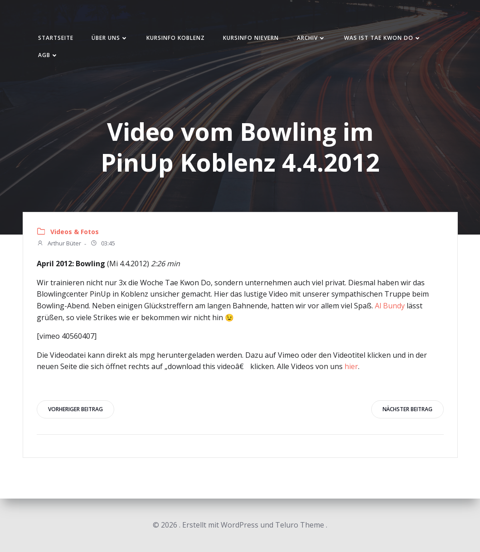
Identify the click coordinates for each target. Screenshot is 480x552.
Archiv (311, 38)
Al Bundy (390, 306)
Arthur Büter (59, 244)
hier (351, 366)
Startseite (55, 38)
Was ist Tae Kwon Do (383, 38)
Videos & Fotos (74, 231)
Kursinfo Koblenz (175, 38)
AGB (48, 55)
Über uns (110, 38)
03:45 (102, 244)
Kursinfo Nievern (251, 38)
